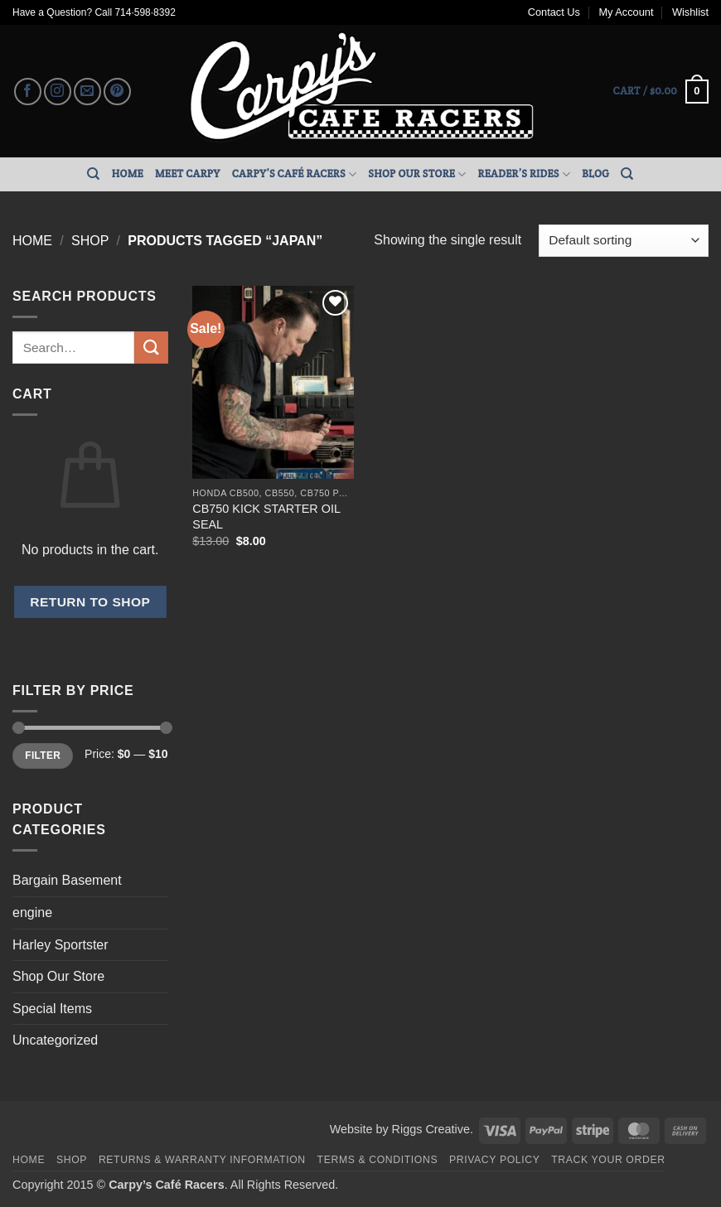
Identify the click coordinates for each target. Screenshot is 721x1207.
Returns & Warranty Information (202, 1160)
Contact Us (554, 12)
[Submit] (150, 347)
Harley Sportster (60, 945)
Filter (42, 755)
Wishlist (690, 12)
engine (32, 912)
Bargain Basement (67, 880)
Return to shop (90, 602)
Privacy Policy (494, 1160)
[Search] (93, 174)
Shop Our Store (417, 174)
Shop (90, 241)
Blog (595, 174)
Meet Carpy (187, 174)
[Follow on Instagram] (57, 91)
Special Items (52, 1009)
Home (127, 174)
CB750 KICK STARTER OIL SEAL (266, 516)
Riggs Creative (431, 1129)
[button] (661, 92)
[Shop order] (624, 241)
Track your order (608, 1160)
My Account (625, 12)
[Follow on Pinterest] (117, 91)
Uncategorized (55, 1040)
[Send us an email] (87, 91)
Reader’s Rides (524, 174)
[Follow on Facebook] (27, 91)
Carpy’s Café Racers (294, 174)
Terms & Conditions (377, 1160)
